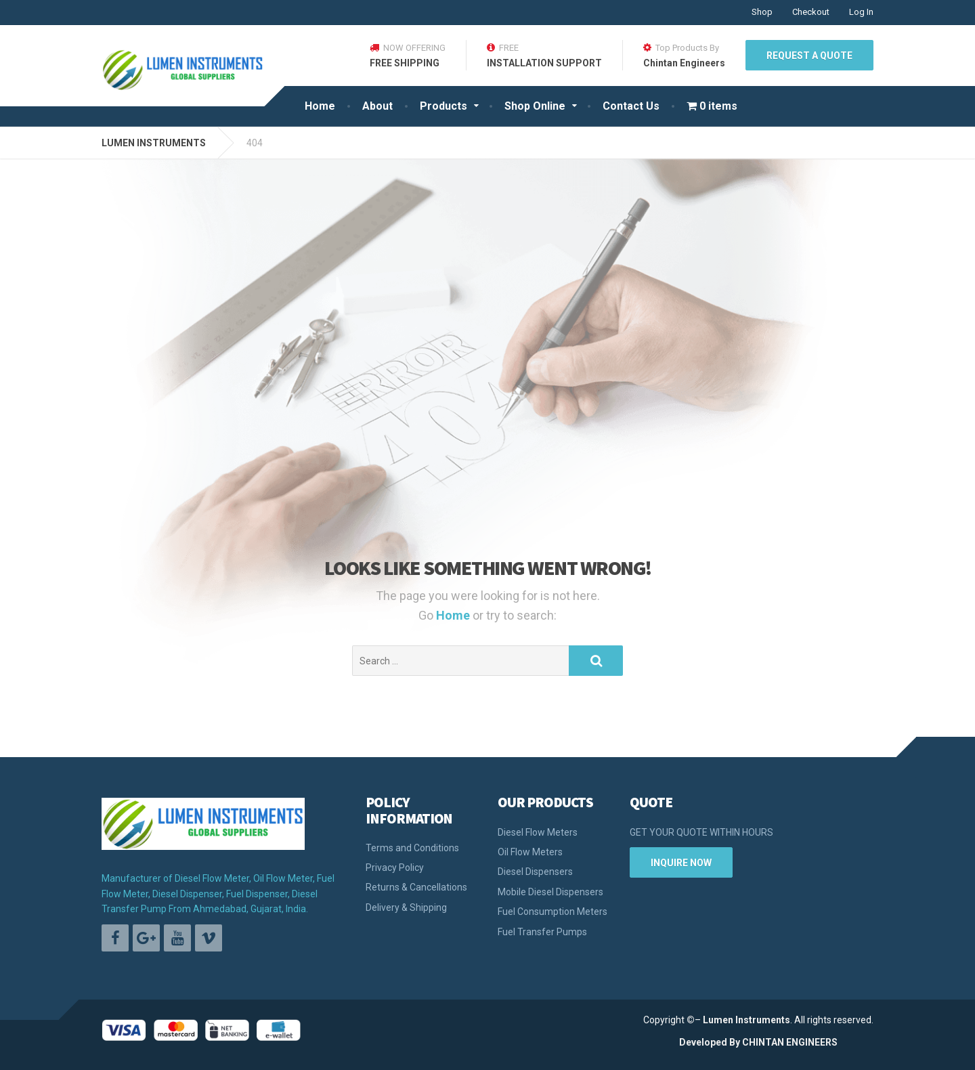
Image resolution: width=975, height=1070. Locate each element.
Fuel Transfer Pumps (542, 931)
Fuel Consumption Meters (552, 911)
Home (320, 106)
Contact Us (631, 106)
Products (443, 106)
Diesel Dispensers (535, 871)
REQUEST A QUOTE (809, 55)
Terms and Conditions (412, 847)
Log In (861, 12)
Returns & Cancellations (416, 887)
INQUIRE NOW (681, 862)
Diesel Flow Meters (538, 832)
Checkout (810, 12)
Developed (703, 1042)
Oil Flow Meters (530, 852)
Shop (762, 12)
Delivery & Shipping (406, 907)
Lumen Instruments (746, 1019)
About (377, 106)
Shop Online (534, 106)
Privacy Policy (395, 867)
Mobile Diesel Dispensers (550, 891)
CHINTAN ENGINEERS (790, 1042)
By (734, 1042)
